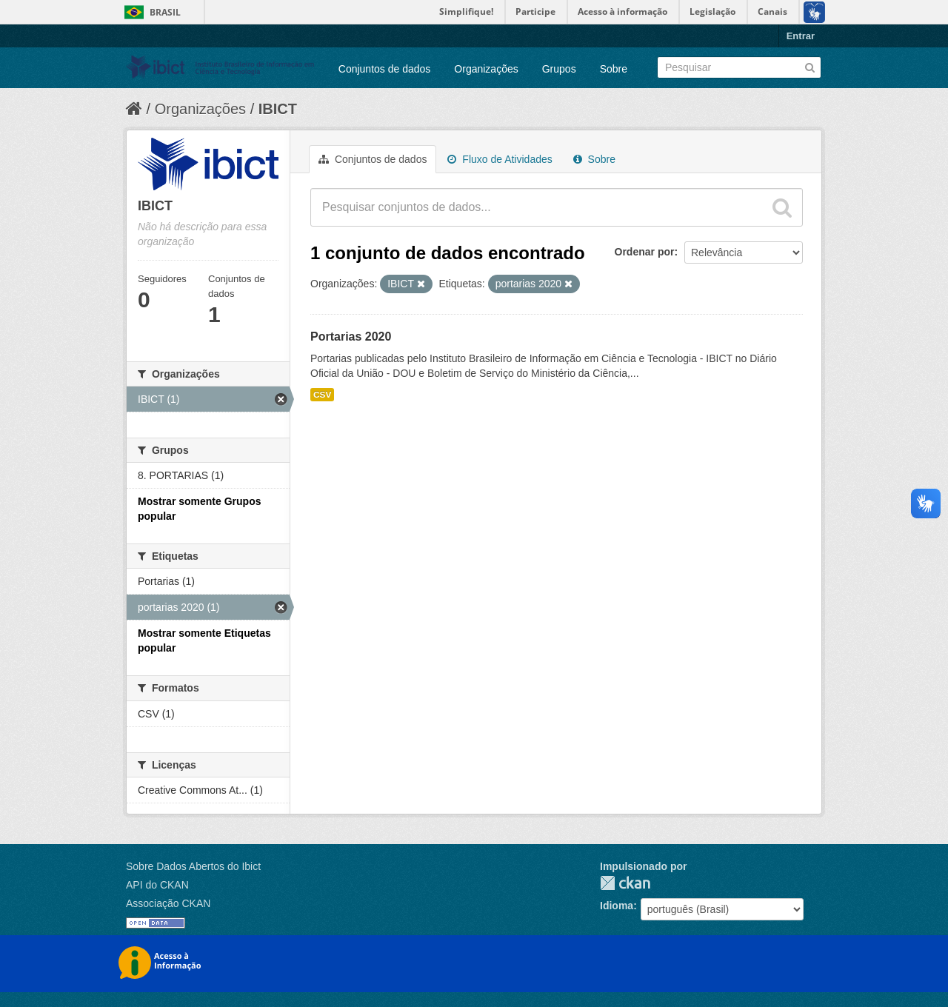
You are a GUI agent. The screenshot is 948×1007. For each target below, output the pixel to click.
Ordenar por (645, 252)
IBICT (277, 109)
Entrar (801, 35)
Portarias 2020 (350, 336)
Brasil (165, 12)
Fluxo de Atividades (499, 159)
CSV (322, 394)
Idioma (616, 905)
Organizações (486, 69)
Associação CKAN (168, 903)
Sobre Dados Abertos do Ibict (193, 866)
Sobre (613, 69)
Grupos (559, 69)
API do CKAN (157, 885)
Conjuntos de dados (384, 69)
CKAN (625, 883)
